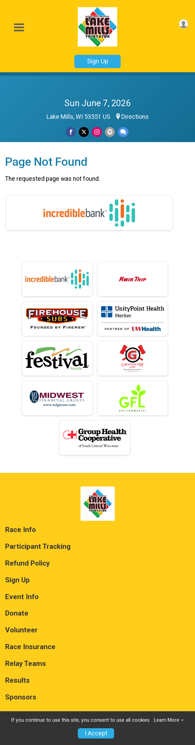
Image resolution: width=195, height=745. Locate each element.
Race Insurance (30, 647)
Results (17, 680)
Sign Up (97, 61)
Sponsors (20, 697)
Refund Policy (27, 563)
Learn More (166, 720)
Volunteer (21, 630)
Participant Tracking (38, 547)
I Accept (96, 733)
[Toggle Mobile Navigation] (19, 28)
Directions (135, 116)
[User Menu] (183, 23)
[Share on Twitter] (84, 132)
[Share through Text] (123, 132)
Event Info (22, 597)
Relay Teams (25, 664)
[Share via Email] (110, 132)
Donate (16, 613)
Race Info (20, 530)
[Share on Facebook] (71, 132)
